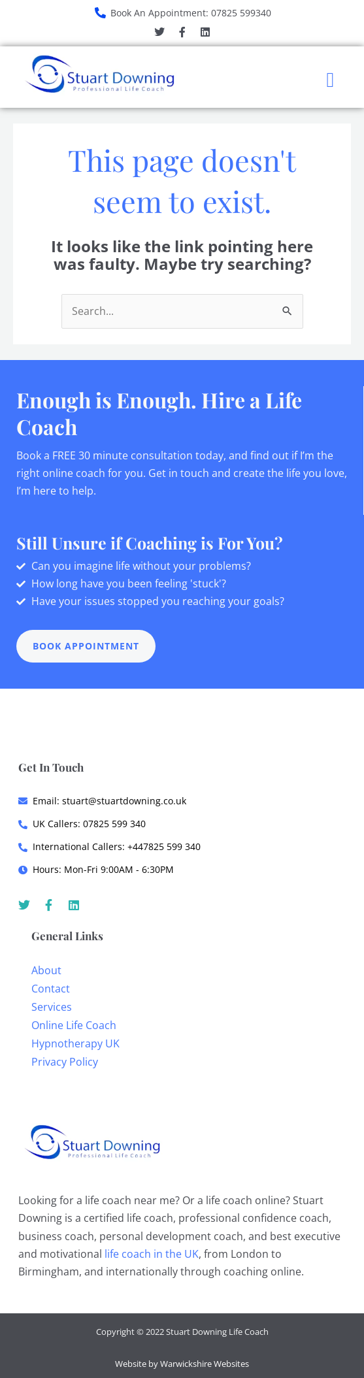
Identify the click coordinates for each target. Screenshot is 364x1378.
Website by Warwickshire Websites (182, 1364)
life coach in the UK (152, 1254)
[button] (330, 79)
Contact (50, 988)
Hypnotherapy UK (75, 1043)
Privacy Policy (64, 1062)
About (46, 970)
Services (51, 1007)
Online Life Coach (73, 1025)
